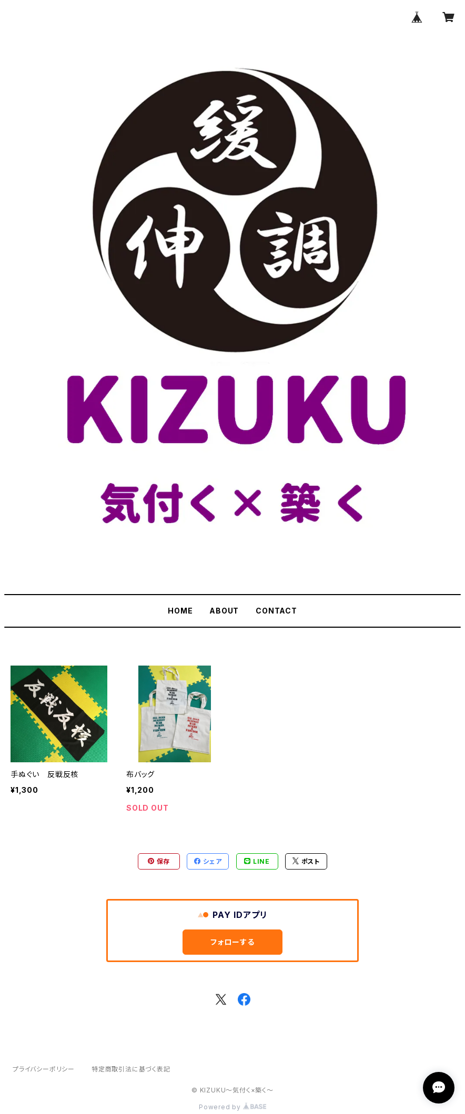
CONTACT (276, 610)
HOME (180, 610)
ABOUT (224, 610)
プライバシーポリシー (44, 1069)
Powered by (232, 1107)
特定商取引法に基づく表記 (131, 1069)
